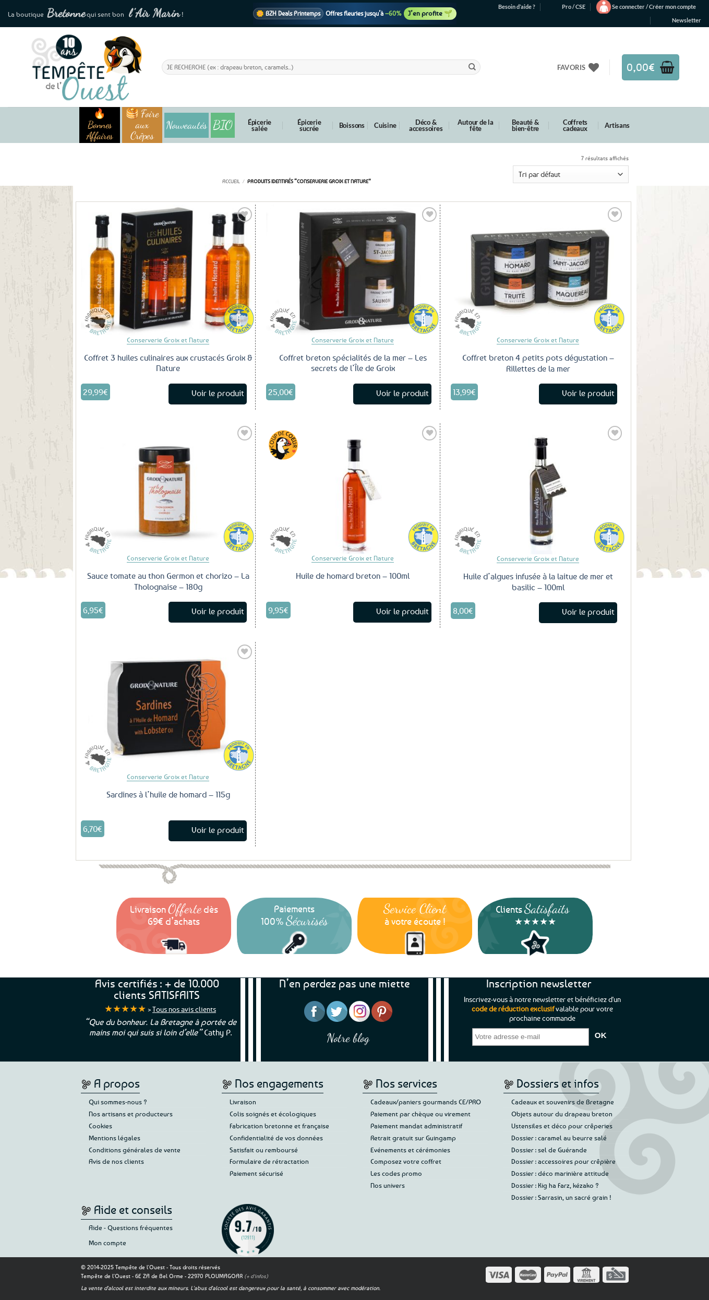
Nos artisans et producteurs (131, 1114)
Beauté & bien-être (525, 125)
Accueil (231, 181)
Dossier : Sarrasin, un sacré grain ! (561, 1197)
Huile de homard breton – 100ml (353, 575)
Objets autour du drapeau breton (561, 1114)
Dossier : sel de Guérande (549, 1150)
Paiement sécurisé (256, 1173)
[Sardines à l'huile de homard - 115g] (168, 707)
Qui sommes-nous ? (118, 1102)
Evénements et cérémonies (410, 1150)
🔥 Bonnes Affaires (100, 125)
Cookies (100, 1126)
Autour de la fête (476, 125)
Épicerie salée (259, 125)
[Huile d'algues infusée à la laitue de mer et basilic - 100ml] (538, 488)
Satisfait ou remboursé (264, 1150)
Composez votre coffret (405, 1161)
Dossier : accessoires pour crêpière (563, 1161)
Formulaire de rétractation (269, 1161)
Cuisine (385, 125)
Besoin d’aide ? (516, 6)
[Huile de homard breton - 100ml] (353, 488)
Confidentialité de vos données (276, 1138)
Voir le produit (217, 393)
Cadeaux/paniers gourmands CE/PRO (425, 1102)
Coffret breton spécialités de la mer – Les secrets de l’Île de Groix (353, 363)
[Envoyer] (471, 67)
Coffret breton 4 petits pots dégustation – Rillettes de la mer (538, 363)
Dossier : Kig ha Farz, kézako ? (555, 1185)
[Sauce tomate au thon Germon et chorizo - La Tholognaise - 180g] (168, 488)
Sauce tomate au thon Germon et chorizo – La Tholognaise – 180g (168, 581)
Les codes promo (396, 1173)
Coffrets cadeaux (575, 125)
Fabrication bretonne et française (279, 1126)
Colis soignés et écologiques (273, 1114)
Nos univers (387, 1185)
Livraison (243, 1102)
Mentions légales (114, 1138)
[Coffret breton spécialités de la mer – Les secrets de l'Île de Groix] (353, 270)
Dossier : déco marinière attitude (560, 1173)
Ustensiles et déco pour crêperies (561, 1126)
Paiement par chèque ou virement (420, 1114)
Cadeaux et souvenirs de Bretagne (562, 1102)
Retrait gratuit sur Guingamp (413, 1138)
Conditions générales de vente (135, 1150)
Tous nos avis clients (184, 1009)
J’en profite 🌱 (430, 13)
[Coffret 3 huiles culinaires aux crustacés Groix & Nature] (168, 270)
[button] (654, 7)
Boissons (352, 125)
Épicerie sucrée (309, 125)
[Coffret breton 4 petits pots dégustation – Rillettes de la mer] (538, 270)
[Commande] (571, 174)
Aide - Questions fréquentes (131, 1227)
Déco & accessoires (426, 125)
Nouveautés (186, 125)
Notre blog (348, 1038)
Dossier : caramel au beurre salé (559, 1138)
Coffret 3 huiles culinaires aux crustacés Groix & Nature (168, 363)
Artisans (617, 125)
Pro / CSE (573, 6)
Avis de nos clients (116, 1161)
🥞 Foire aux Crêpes (142, 125)
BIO (223, 125)
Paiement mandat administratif (416, 1126)
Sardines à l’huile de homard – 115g (168, 794)
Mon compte (107, 1242)
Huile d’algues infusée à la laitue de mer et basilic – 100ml (538, 581)
